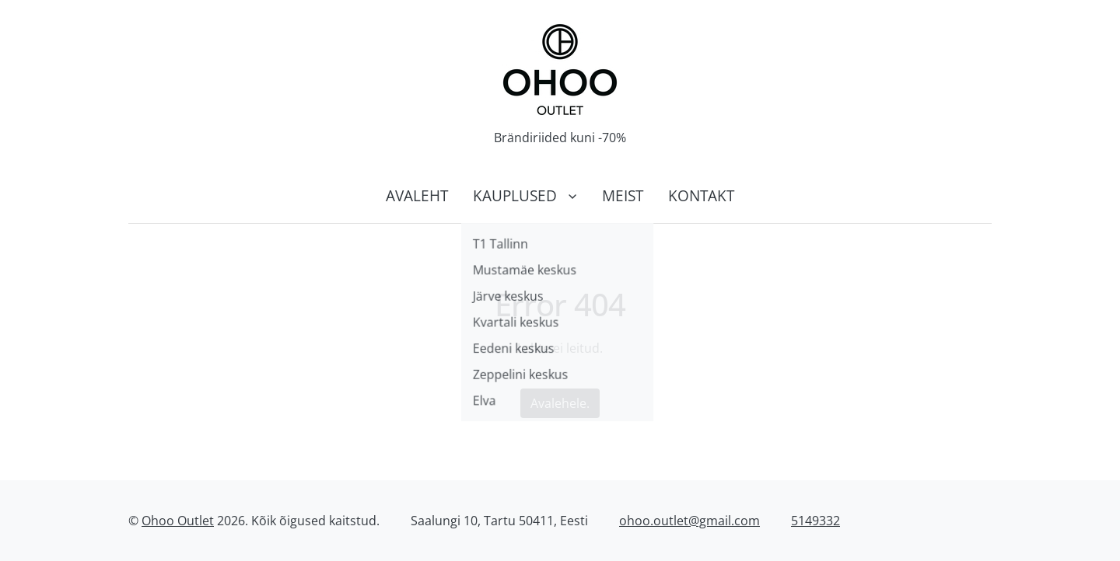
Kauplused (515, 195)
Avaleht (417, 195)
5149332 (815, 520)
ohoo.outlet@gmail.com (689, 520)
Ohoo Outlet (178, 520)
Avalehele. (560, 403)
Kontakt (701, 195)
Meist (622, 195)
